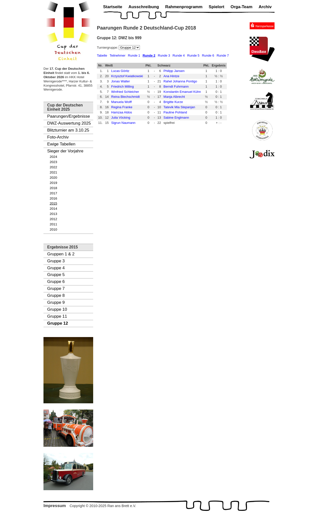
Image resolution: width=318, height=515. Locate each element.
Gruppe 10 (57, 309)
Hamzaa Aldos (121, 112)
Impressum (54, 505)
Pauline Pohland (175, 112)
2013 (53, 214)
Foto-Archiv (58, 137)
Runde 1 (134, 55)
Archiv (265, 6)
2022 (53, 167)
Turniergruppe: (108, 47)
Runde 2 (149, 55)
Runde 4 (178, 55)
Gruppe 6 (56, 281)
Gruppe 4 (56, 268)
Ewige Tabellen (61, 144)
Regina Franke (121, 107)
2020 (53, 177)
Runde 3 (164, 55)
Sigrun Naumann (123, 123)
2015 (53, 203)
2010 (53, 229)
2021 (53, 172)
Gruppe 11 (57, 316)
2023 (53, 162)
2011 (53, 224)
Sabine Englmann (176, 117)
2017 (53, 193)
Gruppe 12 (57, 323)
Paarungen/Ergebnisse (68, 116)
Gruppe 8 (56, 295)
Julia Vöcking (120, 117)
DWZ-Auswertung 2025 (69, 123)
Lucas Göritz (120, 71)
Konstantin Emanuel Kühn (182, 92)
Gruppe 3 (56, 261)
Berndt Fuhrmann (176, 86)
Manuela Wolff (121, 102)
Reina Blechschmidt (125, 97)
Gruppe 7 (56, 288)
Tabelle (102, 55)
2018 (53, 188)
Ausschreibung (143, 6)
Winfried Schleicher (125, 92)
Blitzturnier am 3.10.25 (68, 130)
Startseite (112, 6)
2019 (53, 183)
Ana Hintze (171, 76)
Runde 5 (193, 55)
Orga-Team (241, 6)
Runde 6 (208, 55)
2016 (53, 198)
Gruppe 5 (56, 274)
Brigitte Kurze (173, 102)
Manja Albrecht (174, 97)
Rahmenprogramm (183, 6)
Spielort (216, 6)
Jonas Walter (120, 81)
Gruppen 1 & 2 (61, 254)
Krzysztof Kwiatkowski (127, 76)
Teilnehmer (117, 55)
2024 (53, 157)
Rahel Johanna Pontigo (180, 81)
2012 (53, 219)
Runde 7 (223, 55)
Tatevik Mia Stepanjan (179, 107)
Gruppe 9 (56, 302)
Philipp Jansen (174, 71)
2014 (53, 208)
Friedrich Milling (122, 86)
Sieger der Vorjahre (65, 151)
